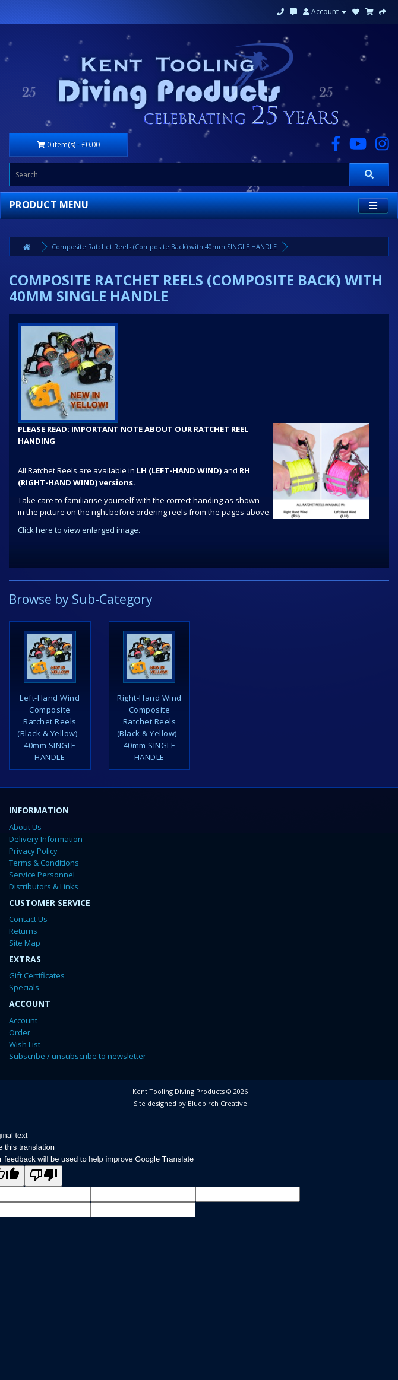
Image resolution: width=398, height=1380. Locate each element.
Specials (24, 987)
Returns (23, 931)
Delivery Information (46, 839)
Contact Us (28, 919)
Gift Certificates (37, 975)
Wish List (24, 1044)
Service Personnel (42, 874)
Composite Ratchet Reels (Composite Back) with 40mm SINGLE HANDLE (164, 246)
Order (19, 1032)
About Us (25, 827)
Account (324, 12)
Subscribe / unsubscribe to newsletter (77, 1056)
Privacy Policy (33, 850)
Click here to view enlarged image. (79, 529)
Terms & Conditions (44, 862)
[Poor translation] (43, 1176)
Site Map (24, 942)
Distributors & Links (43, 886)
